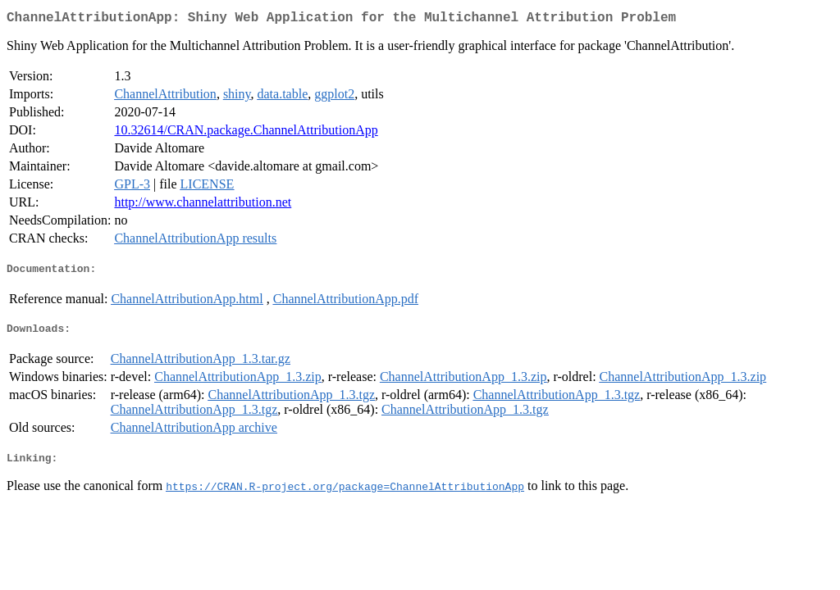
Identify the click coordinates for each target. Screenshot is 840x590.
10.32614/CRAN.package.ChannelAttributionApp (245, 133)
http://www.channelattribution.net (202, 205)
